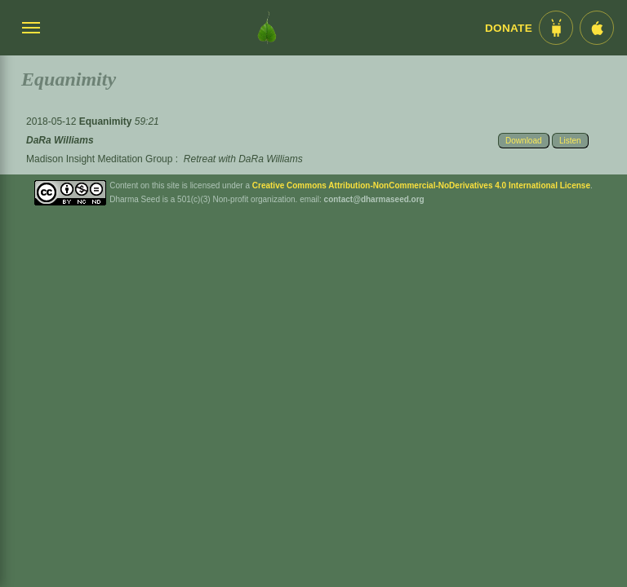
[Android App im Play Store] (556, 28)
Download (523, 140)
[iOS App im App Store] (597, 28)
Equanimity (107, 121)
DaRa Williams (60, 140)
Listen (570, 140)
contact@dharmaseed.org (374, 199)
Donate (508, 28)
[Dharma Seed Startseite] (267, 28)
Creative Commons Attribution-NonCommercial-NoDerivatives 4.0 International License (421, 185)
